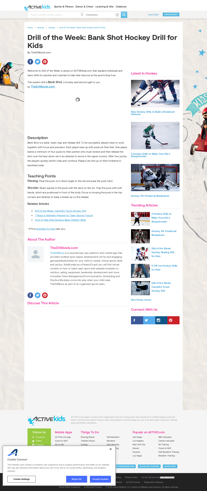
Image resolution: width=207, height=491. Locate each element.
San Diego (137, 437)
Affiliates (170, 466)
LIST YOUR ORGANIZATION (120, 466)
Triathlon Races (88, 441)
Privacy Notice (131, 477)
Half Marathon (113, 437)
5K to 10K (59, 444)
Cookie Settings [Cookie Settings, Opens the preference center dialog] (21, 479)
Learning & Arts (105, 6)
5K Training (163, 444)
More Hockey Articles (141, 300)
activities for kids (45, 228)
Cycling (84, 444)
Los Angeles (138, 441)
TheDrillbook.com (43, 86)
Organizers (171, 14)
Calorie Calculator (166, 441)
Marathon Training (166, 456)
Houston (136, 452)
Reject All (77, 479)
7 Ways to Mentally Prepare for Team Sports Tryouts (64, 215)
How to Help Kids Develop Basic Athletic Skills (60, 220)
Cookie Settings (167, 477)
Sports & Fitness (63, 6)
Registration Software (153, 482)
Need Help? (153, 15)
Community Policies (93, 487)
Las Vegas (137, 456)
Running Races (88, 437)
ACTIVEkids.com (36, 6)
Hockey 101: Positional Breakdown (150, 195)
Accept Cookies (100, 479)
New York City (139, 444)
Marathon (111, 441)
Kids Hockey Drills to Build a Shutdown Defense (153, 113)
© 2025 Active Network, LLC (118, 487)
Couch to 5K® (61, 441)
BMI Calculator (165, 437)
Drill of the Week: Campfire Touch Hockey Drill (60, 211)
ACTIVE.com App (63, 437)
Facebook (40, 437)
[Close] (110, 449)
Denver (136, 448)
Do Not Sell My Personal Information (158, 477)
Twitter (39, 441)
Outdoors (121, 6)
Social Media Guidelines (69, 487)
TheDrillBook (57, 253)
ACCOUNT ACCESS (149, 466)
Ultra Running (113, 444)
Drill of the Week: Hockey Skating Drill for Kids (163, 252)
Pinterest (40, 445)
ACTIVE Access (133, 482)
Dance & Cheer (84, 6)
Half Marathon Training (168, 452)
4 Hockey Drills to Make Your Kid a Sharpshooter (150, 155)
